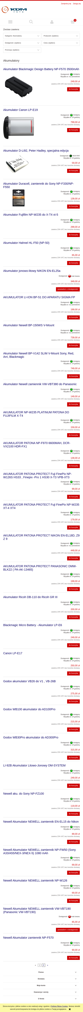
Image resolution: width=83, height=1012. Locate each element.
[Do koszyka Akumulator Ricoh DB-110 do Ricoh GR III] (73, 617)
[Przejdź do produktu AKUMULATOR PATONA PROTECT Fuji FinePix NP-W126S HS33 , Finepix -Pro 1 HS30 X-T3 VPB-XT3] (18, 481)
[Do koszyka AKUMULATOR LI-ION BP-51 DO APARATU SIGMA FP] (73, 317)
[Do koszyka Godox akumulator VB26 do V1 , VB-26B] (73, 701)
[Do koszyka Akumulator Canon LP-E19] (73, 130)
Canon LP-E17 (12, 653)
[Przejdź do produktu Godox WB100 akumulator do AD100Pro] (18, 714)
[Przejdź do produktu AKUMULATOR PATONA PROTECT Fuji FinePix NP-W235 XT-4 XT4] (18, 512)
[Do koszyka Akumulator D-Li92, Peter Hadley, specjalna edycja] (73, 171)
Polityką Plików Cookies (59, 1006)
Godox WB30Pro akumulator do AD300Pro (30, 737)
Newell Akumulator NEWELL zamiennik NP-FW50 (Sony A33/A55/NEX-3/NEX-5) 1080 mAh (39, 851)
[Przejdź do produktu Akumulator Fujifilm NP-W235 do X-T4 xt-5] (18, 219)
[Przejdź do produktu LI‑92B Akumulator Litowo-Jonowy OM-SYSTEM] (18, 770)
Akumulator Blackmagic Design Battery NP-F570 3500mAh (41, 69)
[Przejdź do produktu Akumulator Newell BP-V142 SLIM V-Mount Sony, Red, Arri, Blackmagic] (18, 360)
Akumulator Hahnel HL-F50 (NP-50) (26, 242)
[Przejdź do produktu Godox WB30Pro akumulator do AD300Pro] (18, 742)
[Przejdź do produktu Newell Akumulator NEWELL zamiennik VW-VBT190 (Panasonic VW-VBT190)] (18, 916)
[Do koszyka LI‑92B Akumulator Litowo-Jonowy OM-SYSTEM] (73, 786)
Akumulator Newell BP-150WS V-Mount (28, 325)
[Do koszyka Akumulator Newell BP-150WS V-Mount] (73, 345)
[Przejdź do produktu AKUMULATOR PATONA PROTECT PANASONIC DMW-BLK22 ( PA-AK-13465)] (18, 573)
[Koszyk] (72, 22)
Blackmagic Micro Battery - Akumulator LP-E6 (32, 625)
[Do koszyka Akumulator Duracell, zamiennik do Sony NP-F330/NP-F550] (73, 207)
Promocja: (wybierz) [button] (12, 50)
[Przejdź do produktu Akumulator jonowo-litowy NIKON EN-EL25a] (18, 275)
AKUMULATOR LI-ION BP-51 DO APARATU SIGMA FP (39, 297)
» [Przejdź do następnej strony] (47, 965)
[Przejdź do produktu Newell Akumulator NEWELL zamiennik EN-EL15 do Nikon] (18, 826)
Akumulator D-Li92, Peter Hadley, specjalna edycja (36, 150)
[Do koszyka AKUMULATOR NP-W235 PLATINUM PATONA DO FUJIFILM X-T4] (73, 435)
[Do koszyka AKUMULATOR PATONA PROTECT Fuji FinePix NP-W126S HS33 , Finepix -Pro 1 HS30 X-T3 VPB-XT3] (73, 497)
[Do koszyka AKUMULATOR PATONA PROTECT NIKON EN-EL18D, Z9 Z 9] (73, 558)
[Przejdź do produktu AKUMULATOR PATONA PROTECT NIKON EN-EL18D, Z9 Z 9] (18, 543)
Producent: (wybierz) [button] (51, 36)
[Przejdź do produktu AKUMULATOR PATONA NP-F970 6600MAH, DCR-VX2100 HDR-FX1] (18, 450)
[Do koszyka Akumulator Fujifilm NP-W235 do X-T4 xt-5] (73, 235)
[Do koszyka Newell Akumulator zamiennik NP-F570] (73, 958)
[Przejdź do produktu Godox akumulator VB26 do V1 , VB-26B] (18, 686)
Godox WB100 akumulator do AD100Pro (29, 709)
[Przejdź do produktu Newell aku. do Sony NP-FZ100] (18, 798)
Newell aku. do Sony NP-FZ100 (23, 793)
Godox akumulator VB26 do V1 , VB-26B (29, 681)
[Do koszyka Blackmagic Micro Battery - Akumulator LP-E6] (73, 645)
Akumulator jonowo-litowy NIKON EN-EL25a (31, 270)
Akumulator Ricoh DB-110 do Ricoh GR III (30, 597)
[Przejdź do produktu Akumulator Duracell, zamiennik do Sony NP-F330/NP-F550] (18, 198)
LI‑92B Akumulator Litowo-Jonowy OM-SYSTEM (34, 765)
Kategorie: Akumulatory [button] (13, 36)
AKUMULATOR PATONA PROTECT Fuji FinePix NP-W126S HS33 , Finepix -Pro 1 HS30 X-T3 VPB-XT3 (37, 475)
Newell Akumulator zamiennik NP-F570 (28, 937)
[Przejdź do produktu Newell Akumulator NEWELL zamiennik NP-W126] (18, 885)
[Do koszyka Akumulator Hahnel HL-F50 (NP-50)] (73, 263)
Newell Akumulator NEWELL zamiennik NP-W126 (35, 880)
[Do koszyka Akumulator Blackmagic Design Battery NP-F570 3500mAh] (73, 89)
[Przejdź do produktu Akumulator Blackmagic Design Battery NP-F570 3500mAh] (18, 86)
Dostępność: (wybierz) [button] (13, 43)
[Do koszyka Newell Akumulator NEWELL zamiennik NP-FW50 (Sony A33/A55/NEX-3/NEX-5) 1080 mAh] (73, 873)
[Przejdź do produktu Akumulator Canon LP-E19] (18, 127)
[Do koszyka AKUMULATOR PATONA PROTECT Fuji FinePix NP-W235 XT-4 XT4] (73, 527)
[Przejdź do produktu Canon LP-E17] (18, 658)
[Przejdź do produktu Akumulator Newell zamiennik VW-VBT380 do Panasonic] (18, 388)
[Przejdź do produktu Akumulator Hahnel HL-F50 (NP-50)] (18, 247)
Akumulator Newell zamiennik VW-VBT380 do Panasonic (40, 384)
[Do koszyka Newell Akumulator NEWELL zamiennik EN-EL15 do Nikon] (73, 842)
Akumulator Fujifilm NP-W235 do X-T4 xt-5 (30, 214)
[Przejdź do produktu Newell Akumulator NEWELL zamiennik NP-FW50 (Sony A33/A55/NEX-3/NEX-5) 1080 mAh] (18, 857)
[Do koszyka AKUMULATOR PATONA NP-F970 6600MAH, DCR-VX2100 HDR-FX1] (73, 466)
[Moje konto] (52, 22)
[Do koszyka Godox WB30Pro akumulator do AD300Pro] (73, 758)
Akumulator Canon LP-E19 (20, 110)
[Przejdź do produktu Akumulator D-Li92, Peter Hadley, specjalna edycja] (18, 164)
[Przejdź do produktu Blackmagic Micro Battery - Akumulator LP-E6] (18, 629)
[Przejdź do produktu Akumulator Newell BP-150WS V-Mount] (18, 330)
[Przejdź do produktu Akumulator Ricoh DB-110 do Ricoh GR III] (18, 601)
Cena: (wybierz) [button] (49, 43)
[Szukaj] (31, 22)
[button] (10, 22)
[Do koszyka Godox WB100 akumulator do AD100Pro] (73, 729)
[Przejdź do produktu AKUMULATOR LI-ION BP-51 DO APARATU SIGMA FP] (18, 302)
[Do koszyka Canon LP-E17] (73, 673)
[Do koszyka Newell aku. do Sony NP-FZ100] (73, 814)
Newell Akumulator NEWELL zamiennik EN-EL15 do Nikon (41, 821)
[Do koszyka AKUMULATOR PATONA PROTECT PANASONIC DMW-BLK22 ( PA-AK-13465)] (73, 589)
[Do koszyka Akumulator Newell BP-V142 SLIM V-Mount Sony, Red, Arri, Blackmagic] (73, 376)
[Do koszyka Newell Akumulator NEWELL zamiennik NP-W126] (73, 901)
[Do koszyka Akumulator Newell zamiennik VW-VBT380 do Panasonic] (73, 404)
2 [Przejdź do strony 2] (43, 965)
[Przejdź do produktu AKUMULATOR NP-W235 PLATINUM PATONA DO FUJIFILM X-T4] (18, 419)
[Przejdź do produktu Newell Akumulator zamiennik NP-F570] (18, 942)
